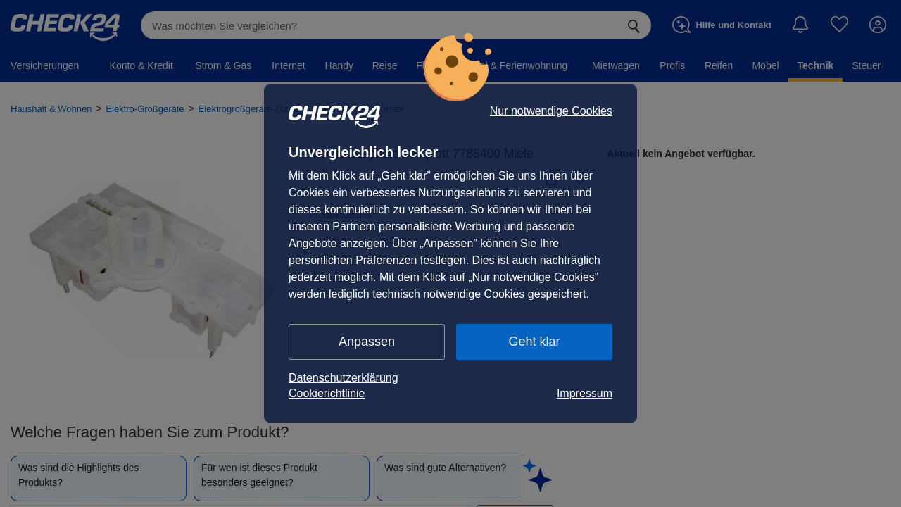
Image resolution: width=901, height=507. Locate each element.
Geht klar (534, 341)
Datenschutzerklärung (343, 378)
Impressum (584, 393)
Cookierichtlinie (327, 393)
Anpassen (367, 341)
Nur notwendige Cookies (551, 111)
